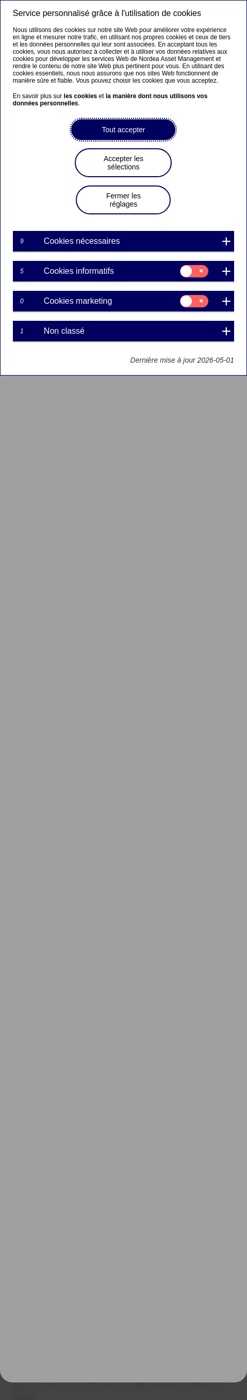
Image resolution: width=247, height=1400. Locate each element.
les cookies (80, 96)
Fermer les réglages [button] (123, 200)
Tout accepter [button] (123, 130)
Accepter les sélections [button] (123, 162)
